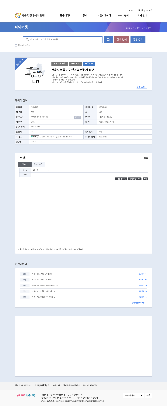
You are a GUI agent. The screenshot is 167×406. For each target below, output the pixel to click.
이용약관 (56, 385)
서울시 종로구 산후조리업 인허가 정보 (44, 291)
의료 (40, 142)
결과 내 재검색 (24, 45)
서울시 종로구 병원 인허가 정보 (42, 274)
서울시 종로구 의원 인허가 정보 (42, 280)
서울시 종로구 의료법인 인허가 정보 (43, 297)
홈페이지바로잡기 (90, 385)
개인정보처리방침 (42, 385)
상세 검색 (122, 39)
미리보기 (83, 157)
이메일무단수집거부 (71, 385)
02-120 (52, 398)
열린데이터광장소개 (23, 385)
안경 (32, 142)
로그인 (131, 10)
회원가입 (139, 10)
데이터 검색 (108, 39)
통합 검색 (138, 39)
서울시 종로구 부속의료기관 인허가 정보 (45, 285)
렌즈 (36, 142)
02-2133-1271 (70, 398)
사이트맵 (149, 10)
